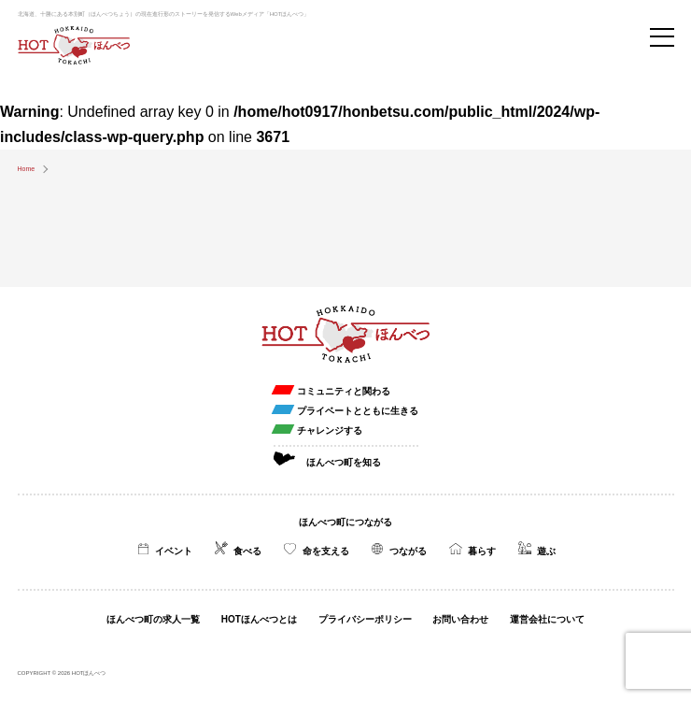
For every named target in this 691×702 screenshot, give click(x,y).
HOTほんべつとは (259, 619)
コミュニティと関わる (343, 391)
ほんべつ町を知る (343, 462)
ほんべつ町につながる (345, 522)
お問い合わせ (460, 619)
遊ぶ (546, 551)
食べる (247, 551)
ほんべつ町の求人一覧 (153, 619)
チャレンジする (329, 430)
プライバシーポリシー (365, 619)
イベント (173, 551)
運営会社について (547, 619)
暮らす (482, 551)
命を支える (326, 551)
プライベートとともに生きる (357, 411)
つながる (408, 551)
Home (26, 168)
